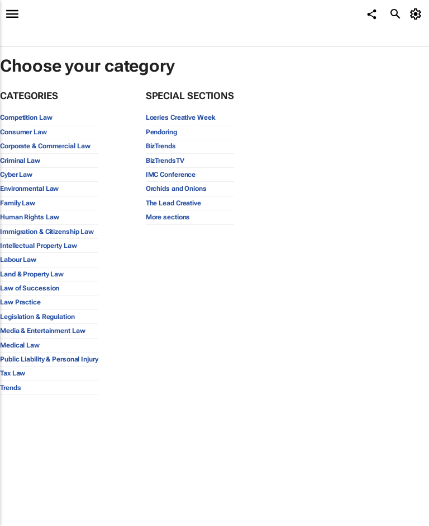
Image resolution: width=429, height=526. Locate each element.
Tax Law (12, 373)
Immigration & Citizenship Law (47, 232)
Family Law (17, 203)
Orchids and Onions (176, 188)
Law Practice (20, 302)
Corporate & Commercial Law (45, 146)
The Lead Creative (173, 203)
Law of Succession (29, 288)
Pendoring (161, 132)
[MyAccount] (417, 14)
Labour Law (18, 260)
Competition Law (26, 117)
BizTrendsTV (165, 161)
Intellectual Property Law (38, 246)
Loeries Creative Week (181, 117)
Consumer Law (23, 132)
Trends (10, 388)
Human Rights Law (29, 217)
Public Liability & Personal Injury (49, 359)
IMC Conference (171, 175)
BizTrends (161, 146)
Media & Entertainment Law (42, 331)
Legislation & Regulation (37, 317)
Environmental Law (29, 188)
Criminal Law (20, 161)
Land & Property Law (32, 274)
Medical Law (20, 345)
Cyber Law (16, 175)
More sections (168, 217)
